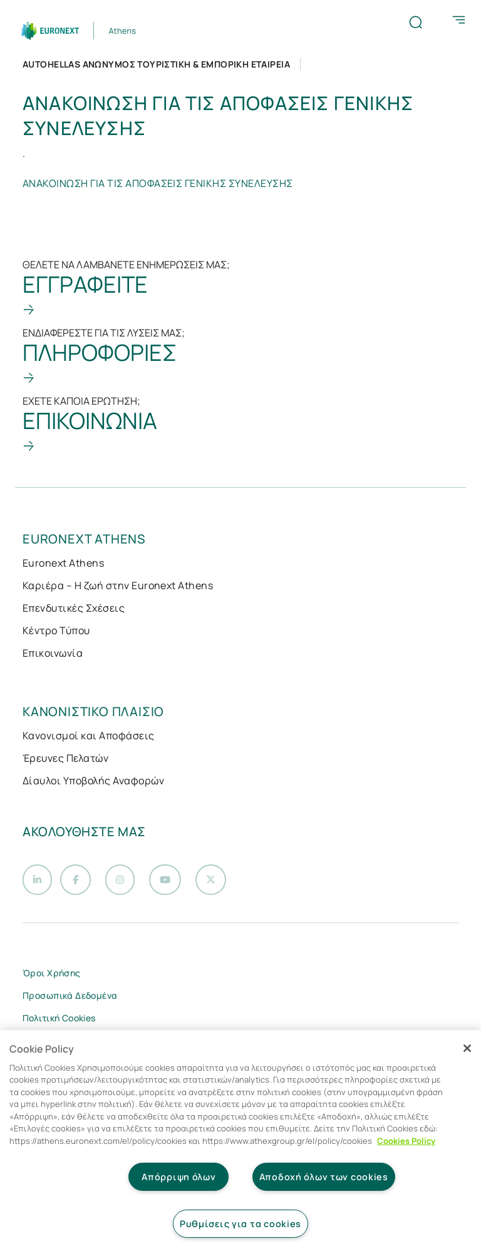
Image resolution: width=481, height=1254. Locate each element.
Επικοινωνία (53, 653)
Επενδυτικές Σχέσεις (74, 608)
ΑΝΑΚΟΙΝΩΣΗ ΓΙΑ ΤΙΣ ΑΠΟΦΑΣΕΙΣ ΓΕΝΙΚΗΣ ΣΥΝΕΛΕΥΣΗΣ (158, 183)
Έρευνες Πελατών (65, 758)
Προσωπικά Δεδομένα (70, 998)
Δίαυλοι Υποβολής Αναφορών (93, 780)
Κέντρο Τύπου (56, 630)
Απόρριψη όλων (178, 1177)
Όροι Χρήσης (52, 976)
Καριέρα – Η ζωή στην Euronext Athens (118, 585)
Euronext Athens (63, 563)
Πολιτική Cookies (59, 1021)
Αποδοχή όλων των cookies (323, 1177)
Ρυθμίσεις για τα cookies (240, 1224)
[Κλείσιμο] (467, 1048)
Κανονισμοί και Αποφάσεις (89, 735)
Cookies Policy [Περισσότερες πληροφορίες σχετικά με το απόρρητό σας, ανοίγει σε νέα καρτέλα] (406, 1140)
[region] (240, 1142)
